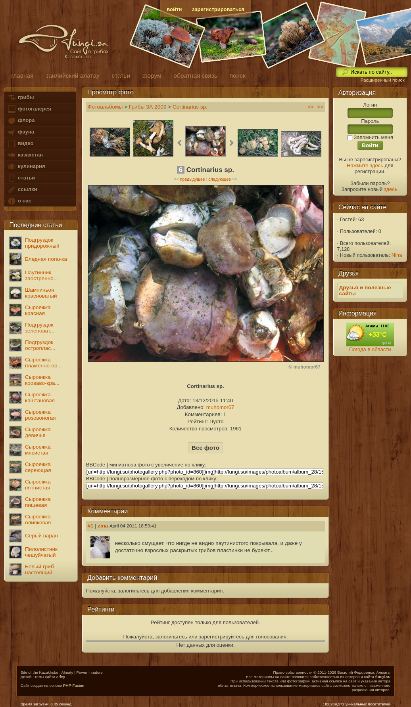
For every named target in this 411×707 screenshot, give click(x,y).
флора (21, 121)
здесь (391, 189)
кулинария (26, 167)
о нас (19, 201)
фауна (21, 132)
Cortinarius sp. (190, 107)
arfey (60, 677)
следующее (219, 179)
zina (103, 526)
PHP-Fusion (73, 685)
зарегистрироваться (218, 9)
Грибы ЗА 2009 (148, 107)
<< (310, 107)
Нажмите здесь (365, 165)
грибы (20, 98)
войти (174, 9)
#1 (91, 526)
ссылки (22, 190)
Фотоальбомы (105, 107)
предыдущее (192, 179)
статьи (21, 178)
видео (20, 144)
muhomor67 (220, 407)
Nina (397, 255)
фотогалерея (29, 109)
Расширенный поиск (382, 80)
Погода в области (370, 349)
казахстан (25, 155)
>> (320, 107)
